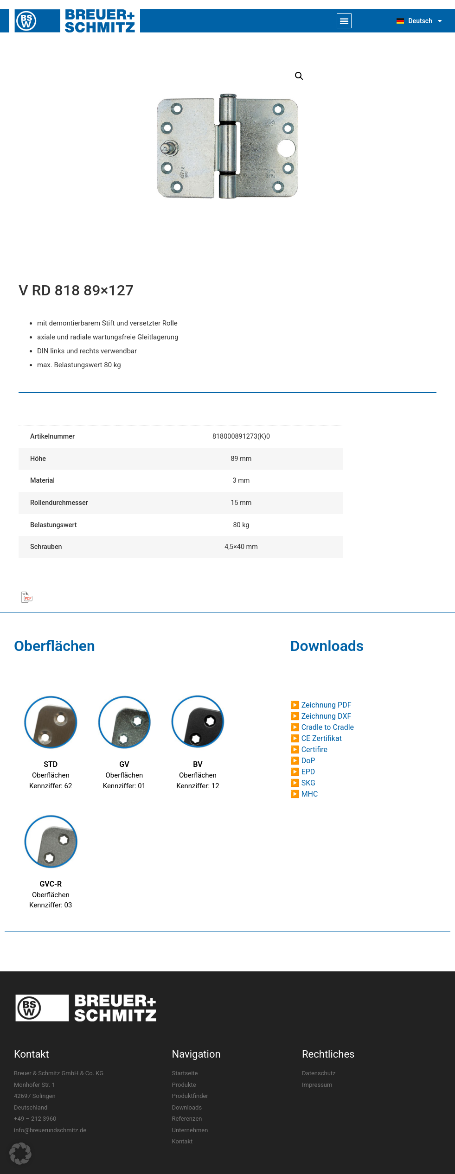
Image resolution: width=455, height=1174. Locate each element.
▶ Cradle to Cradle (322, 727)
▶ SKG (302, 782)
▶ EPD (302, 771)
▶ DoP (302, 760)
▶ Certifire (308, 749)
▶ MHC (304, 794)
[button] (344, 20)
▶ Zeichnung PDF (321, 705)
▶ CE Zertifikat (316, 738)
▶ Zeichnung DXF (321, 716)
